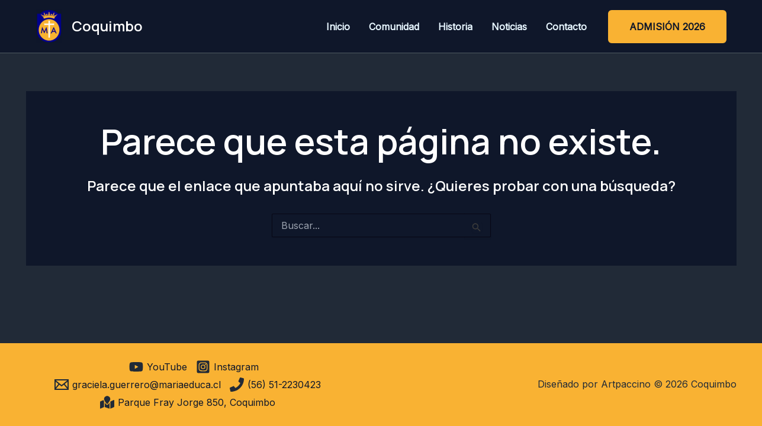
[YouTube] (158, 367)
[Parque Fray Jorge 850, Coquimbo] (187, 402)
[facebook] (118, 367)
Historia (455, 27)
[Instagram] (227, 367)
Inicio (338, 27)
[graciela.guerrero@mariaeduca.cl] (138, 384)
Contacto (566, 27)
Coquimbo (107, 26)
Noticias (509, 27)
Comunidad (394, 27)
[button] (667, 26)
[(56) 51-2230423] (275, 384)
